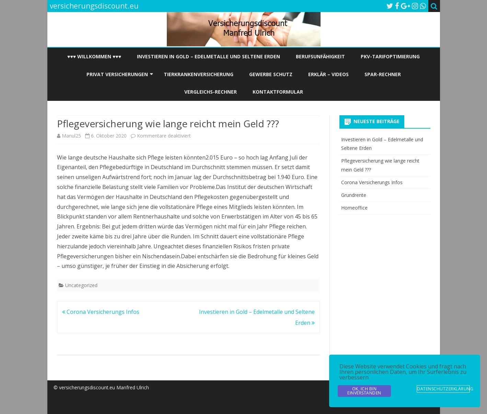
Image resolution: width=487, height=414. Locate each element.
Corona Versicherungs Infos (100, 312)
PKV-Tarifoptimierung (390, 56)
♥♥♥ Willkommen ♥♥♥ (94, 56)
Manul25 (71, 135)
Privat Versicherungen (117, 74)
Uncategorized (81, 285)
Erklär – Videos (328, 74)
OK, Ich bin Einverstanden (364, 391)
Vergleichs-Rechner (210, 91)
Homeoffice (354, 207)
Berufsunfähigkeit (320, 56)
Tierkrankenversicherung (198, 74)
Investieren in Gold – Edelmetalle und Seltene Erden (208, 56)
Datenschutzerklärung (443, 389)
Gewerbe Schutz (270, 74)
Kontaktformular (278, 91)
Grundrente (353, 195)
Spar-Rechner (382, 74)
